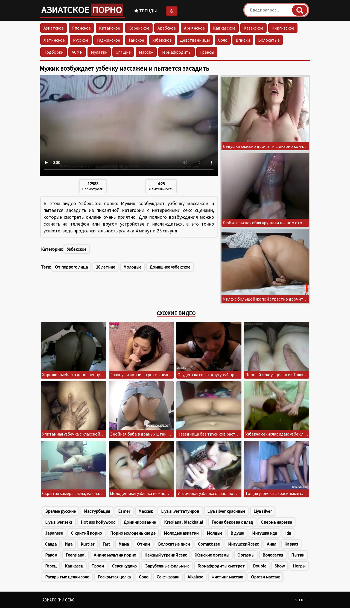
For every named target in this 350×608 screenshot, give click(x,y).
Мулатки (99, 52)
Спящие (123, 52)
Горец (51, 566)
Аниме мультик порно (115, 555)
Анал (271, 544)
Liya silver (262, 511)
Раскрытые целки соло (67, 577)
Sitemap (301, 600)
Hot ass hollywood (98, 522)
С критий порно (86, 533)
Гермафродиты (176, 52)
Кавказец (74, 566)
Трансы (207, 52)
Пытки (297, 555)
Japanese (54, 533)
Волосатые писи (174, 544)
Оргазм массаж (265, 577)
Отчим (143, 544)
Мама (123, 544)
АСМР (77, 52)
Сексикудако (124, 566)
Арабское (167, 28)
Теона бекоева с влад (232, 522)
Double (259, 566)
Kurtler (87, 544)
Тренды (145, 10)
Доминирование (140, 522)
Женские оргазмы (212, 555)
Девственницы (195, 40)
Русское (80, 40)
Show (280, 566)
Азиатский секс (58, 600)
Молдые (214, 533)
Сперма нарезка (276, 522)
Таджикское (108, 40)
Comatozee (209, 544)
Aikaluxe (195, 577)
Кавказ (291, 544)
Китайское (109, 28)
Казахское (253, 28)
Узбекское (162, 40)
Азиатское (82, 10)
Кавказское (224, 28)
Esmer (124, 511)
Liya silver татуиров (180, 511)
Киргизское (283, 28)
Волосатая (272, 555)
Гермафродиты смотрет (221, 566)
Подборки (53, 52)
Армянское (194, 28)
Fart (106, 544)
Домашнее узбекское (170, 267)
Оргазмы (245, 555)
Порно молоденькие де (133, 533)
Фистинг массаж (227, 577)
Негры (299, 566)
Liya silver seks (58, 522)
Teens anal (75, 555)
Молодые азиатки (181, 533)
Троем (98, 566)
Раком (51, 555)
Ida (288, 533)
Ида (68, 544)
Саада (51, 544)
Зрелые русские (60, 511)
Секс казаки (168, 577)
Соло (223, 40)
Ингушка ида (264, 533)
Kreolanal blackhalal (183, 522)
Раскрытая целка (114, 577)
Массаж (146, 52)
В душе (237, 533)
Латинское (54, 40)
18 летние (105, 267)
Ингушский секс (243, 544)
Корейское (138, 28)
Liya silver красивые (226, 511)
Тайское (136, 40)
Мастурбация (97, 511)
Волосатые (269, 40)
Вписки (243, 40)
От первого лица (71, 267)
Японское (81, 28)
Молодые (132, 267)
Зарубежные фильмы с (167, 566)
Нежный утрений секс (165, 555)
